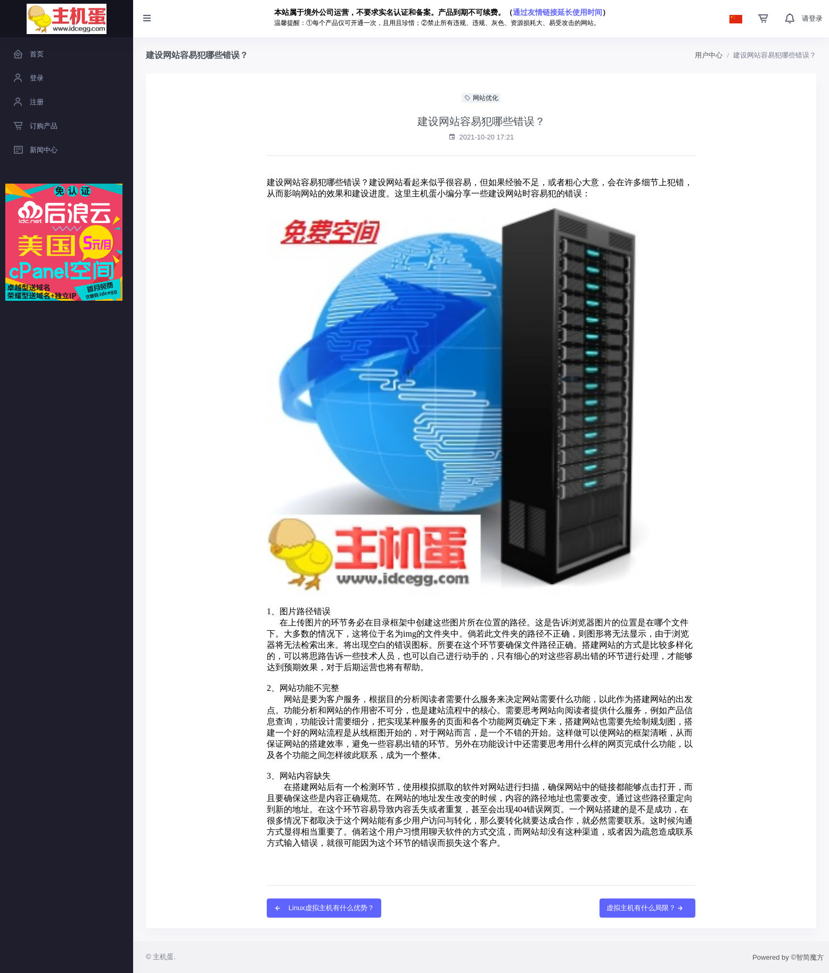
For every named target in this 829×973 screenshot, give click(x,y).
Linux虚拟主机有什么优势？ (324, 908)
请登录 (812, 18)
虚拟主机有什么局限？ (645, 908)
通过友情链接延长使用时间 (557, 12)
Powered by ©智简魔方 (788, 957)
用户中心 (709, 55)
